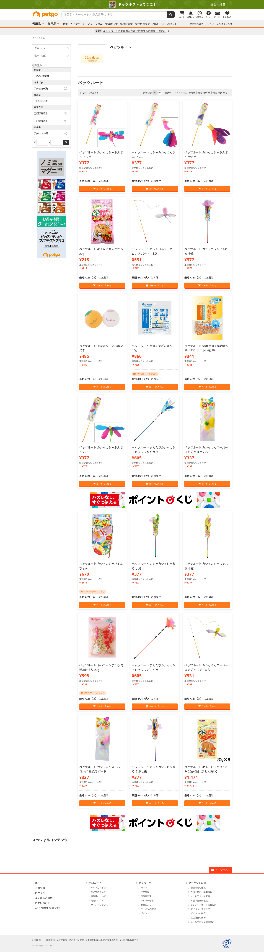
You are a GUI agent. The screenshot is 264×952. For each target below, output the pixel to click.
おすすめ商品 (180, 92)
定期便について (98, 896)
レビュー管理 (147, 900)
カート (144, 887)
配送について (97, 900)
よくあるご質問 (224, 23)
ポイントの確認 (198, 913)
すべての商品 (38, 37)
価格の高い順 (219, 92)
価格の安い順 (204, 92)
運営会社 (38, 940)
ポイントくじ (147, 913)
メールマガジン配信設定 (202, 921)
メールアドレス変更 (200, 896)
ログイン (210, 23)
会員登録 (40, 888)
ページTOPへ (220, 870)
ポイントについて (99, 904)
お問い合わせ (42, 903)
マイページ (145, 883)
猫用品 (52, 24)
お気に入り (146, 904)
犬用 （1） (40, 48)
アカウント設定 (197, 883)
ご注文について (98, 892)
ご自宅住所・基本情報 (201, 892)
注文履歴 (145, 892)
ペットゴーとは (98, 887)
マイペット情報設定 (200, 909)
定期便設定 (146, 896)
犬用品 (36, 24)
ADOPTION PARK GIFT (165, 24)
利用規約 (50, 940)
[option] (132, 4)
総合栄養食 (126, 24)
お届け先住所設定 (199, 900)
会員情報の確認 (198, 887)
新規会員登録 (196, 23)
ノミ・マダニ (95, 24)
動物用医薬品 (142, 24)
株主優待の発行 (198, 917)
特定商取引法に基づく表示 (71, 940)
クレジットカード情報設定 (203, 904)
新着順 (192, 92)
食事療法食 (111, 24)
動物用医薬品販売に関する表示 (103, 940)
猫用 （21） (41, 55)
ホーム (39, 883)
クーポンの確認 (148, 909)
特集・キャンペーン (74, 24)
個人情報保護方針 (130, 940)
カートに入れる (102, 188)
